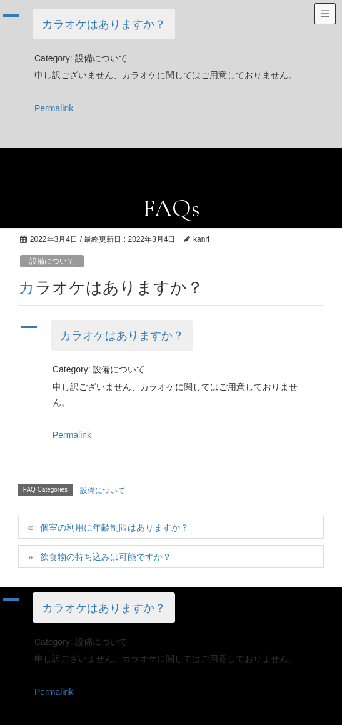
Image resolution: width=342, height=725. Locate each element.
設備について (51, 261)
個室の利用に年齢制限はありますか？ (114, 527)
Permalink (53, 108)
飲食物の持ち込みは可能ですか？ (105, 557)
